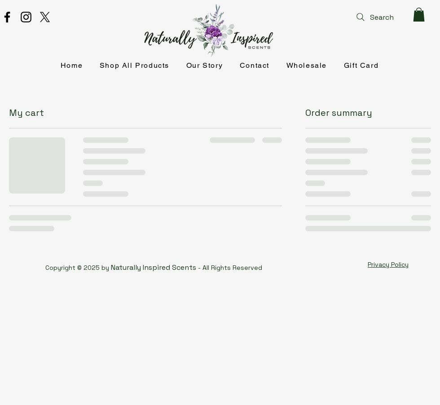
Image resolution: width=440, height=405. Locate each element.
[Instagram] (26, 17)
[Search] (374, 17)
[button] (419, 15)
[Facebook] (7, 17)
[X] (45, 17)
